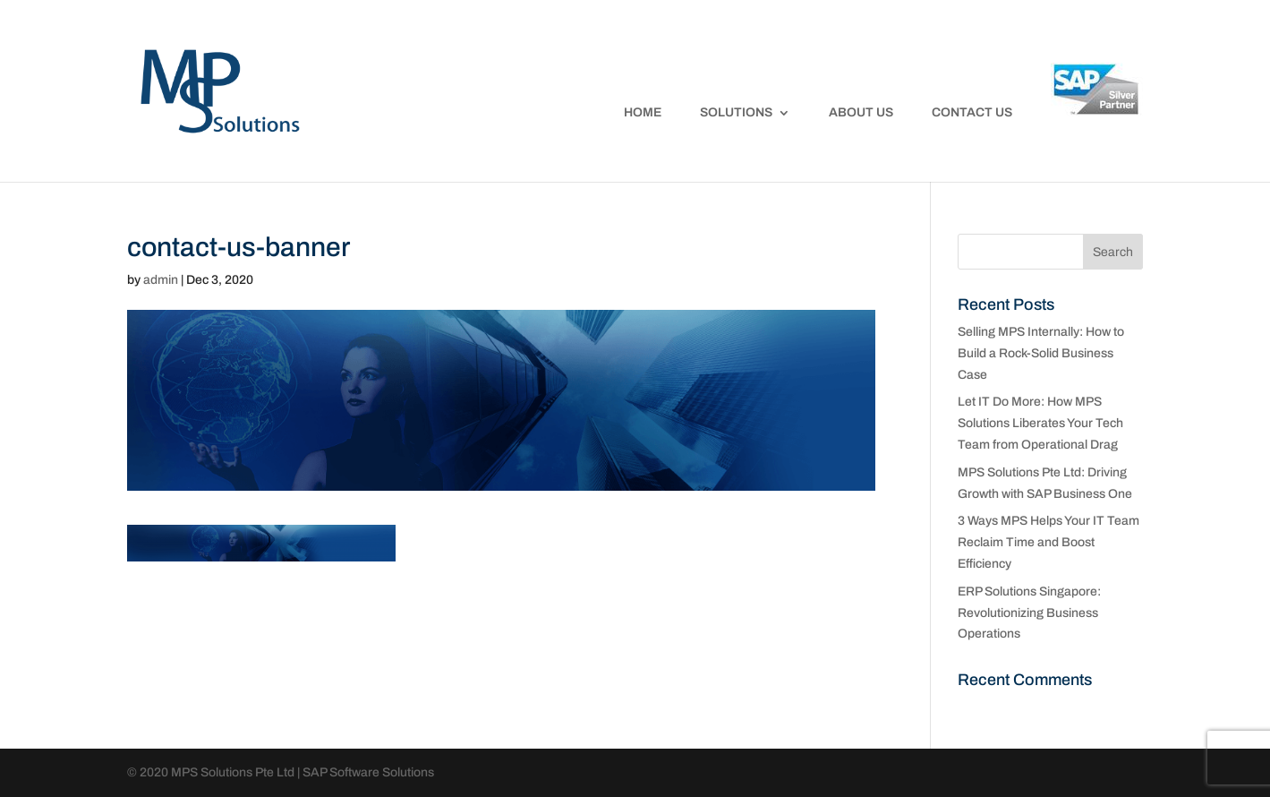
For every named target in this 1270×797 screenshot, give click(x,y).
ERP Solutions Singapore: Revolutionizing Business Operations (1029, 613)
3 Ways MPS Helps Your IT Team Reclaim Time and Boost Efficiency (1048, 542)
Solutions (736, 113)
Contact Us (972, 113)
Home (642, 113)
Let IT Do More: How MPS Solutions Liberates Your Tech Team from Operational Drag (1040, 423)
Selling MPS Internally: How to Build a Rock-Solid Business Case (1041, 353)
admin (160, 280)
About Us (861, 113)
